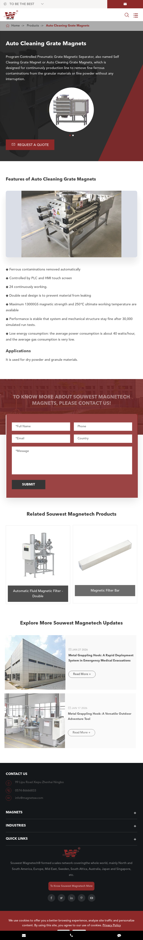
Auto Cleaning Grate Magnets (67, 25)
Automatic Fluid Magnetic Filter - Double (38, 591)
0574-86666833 (25, 790)
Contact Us (16, 774)
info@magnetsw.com (29, 798)
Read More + (79, 674)
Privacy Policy (112, 925)
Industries (16, 825)
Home (15, 25)
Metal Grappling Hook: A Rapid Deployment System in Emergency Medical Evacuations (98, 658)
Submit (31, 484)
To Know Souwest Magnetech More (71, 886)
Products (33, 25)
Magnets (14, 812)
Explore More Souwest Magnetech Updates (71, 625)
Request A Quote (30, 144)
